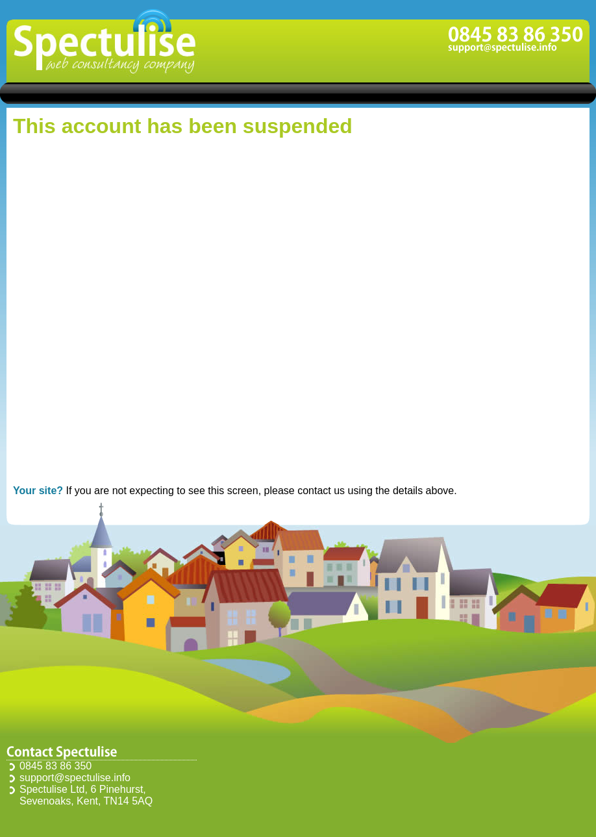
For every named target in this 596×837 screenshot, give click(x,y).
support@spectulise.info (74, 777)
